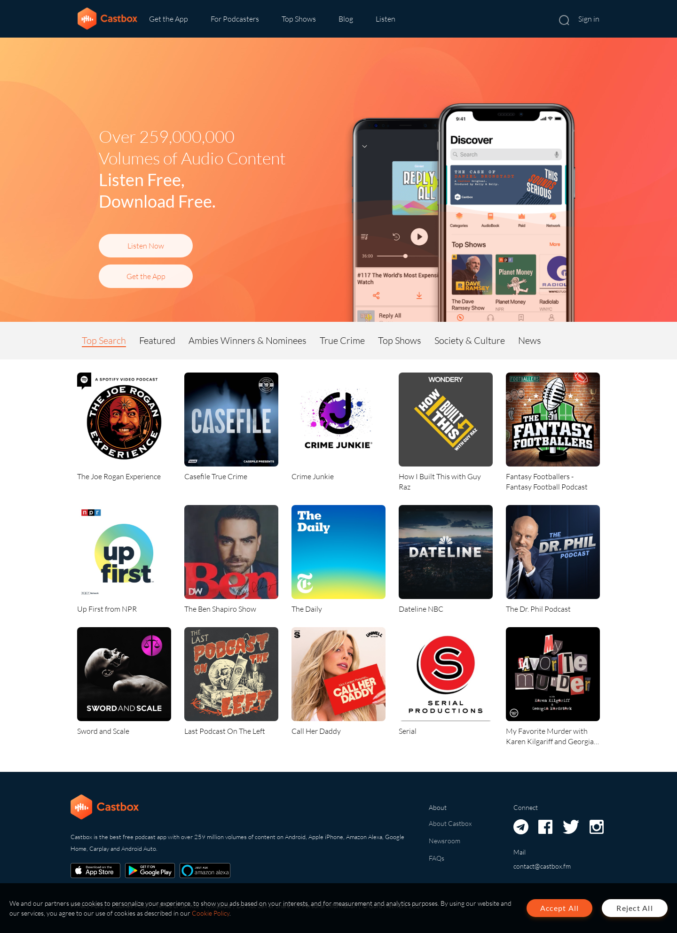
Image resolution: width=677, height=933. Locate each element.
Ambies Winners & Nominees (248, 340)
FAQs (436, 858)
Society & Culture (469, 340)
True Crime (342, 340)
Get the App (168, 18)
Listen (385, 18)
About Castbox (450, 823)
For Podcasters (235, 18)
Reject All (634, 907)
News (529, 340)
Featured (157, 340)
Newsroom (444, 841)
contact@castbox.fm (542, 866)
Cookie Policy (210, 913)
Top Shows (299, 18)
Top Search (104, 340)
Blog (345, 18)
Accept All (559, 907)
